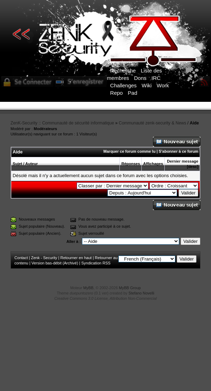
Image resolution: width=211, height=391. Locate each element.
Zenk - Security (44, 258)
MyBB (88, 288)
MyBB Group (130, 288)
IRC (155, 78)
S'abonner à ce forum (178, 151)
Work (163, 85)
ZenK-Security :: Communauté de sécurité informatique (62, 123)
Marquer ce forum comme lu (130, 151)
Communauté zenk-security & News (152, 123)
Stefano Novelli (141, 293)
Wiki (147, 85)
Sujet (17, 164)
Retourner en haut (76, 258)
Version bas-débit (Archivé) (54, 263)
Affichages (153, 164)
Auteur (31, 164)
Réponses (130, 164)
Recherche (123, 71)
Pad (132, 93)
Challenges (123, 85)
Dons (140, 78)
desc (192, 166)
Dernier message (182, 161)
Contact (21, 258)
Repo (116, 93)
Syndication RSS (96, 263)
